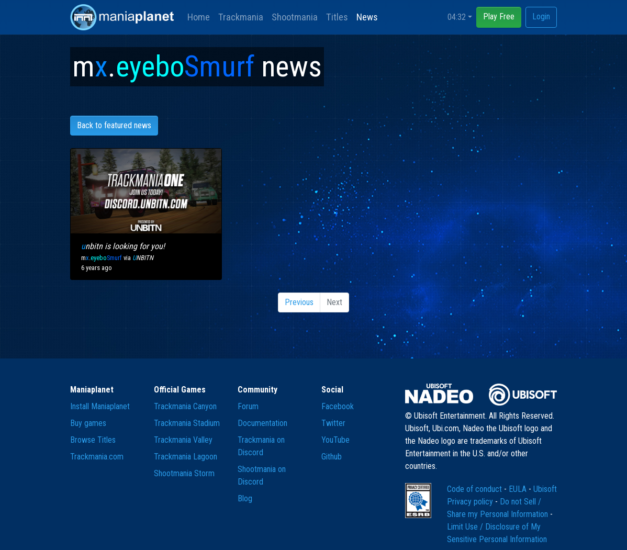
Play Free (498, 16)
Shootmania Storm (184, 473)
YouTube (335, 440)
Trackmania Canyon (185, 406)
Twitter (333, 423)
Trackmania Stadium (187, 423)
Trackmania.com (97, 457)
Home (198, 17)
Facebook (337, 406)
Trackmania (240, 17)
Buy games (88, 423)
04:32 (456, 17)
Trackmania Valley (183, 440)
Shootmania (295, 17)
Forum (248, 406)
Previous (299, 302)
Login (541, 16)
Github (331, 457)
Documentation (262, 423)
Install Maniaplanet (100, 406)
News (367, 17)
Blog (245, 498)
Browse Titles (93, 440)
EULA (519, 489)
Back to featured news (114, 125)
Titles (337, 17)
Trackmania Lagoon (185, 457)
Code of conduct (475, 489)
